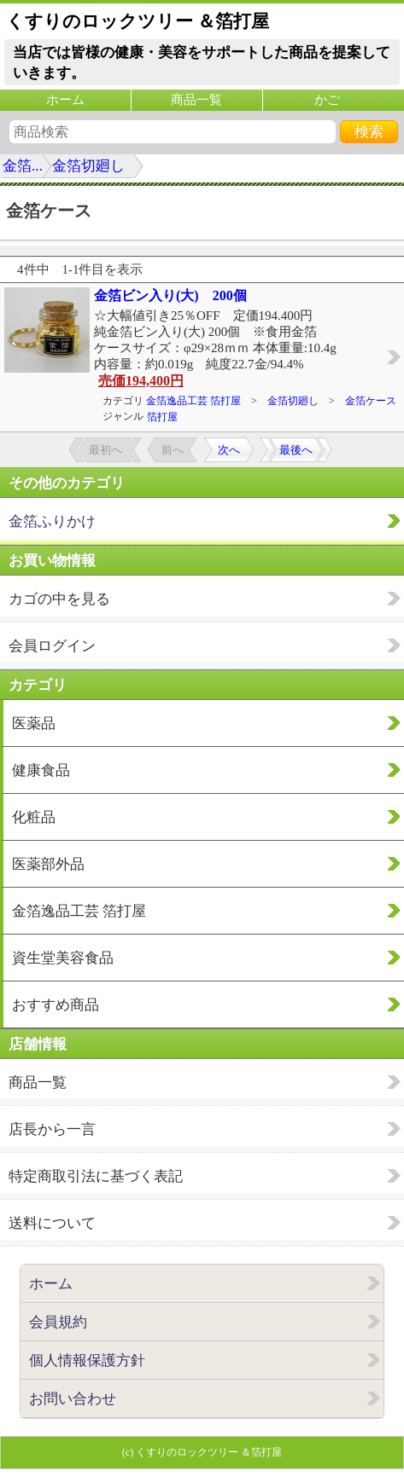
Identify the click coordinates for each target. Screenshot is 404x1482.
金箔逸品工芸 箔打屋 (193, 401)
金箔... (23, 166)
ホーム (65, 100)
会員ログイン (52, 646)
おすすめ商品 (55, 1005)
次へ (229, 449)
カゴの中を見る (59, 599)
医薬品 (34, 723)
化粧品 (34, 817)
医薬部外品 (48, 864)
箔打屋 (162, 417)
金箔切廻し (88, 166)
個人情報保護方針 (87, 1360)
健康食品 (41, 770)
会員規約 (58, 1322)
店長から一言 (52, 1129)
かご (327, 100)
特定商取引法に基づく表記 (96, 1176)
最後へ (296, 449)
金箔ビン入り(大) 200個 (170, 295)
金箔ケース (370, 401)
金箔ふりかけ (52, 521)
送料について (52, 1223)
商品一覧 (196, 100)
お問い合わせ (72, 1399)
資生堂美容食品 (63, 958)
